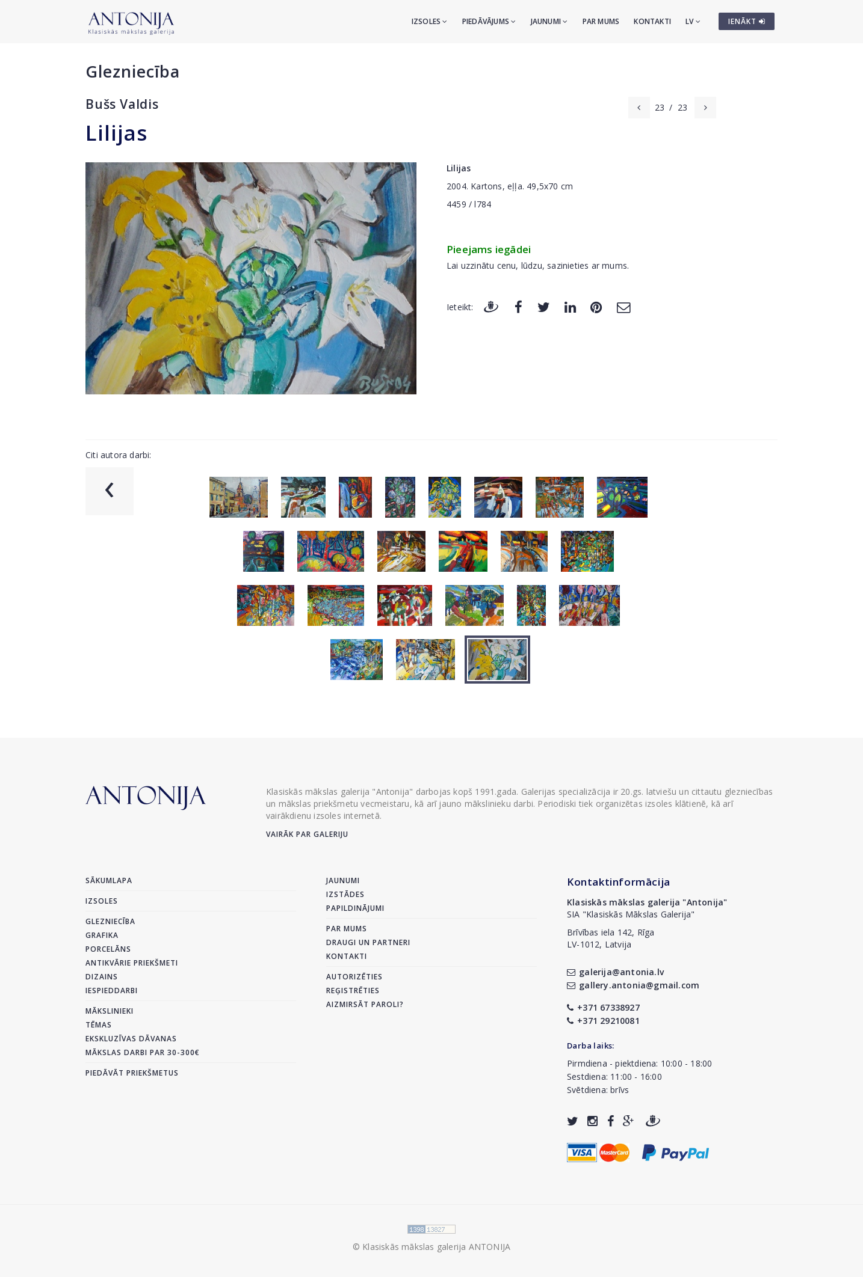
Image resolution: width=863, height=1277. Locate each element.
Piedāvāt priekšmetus (132, 1073)
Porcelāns (108, 949)
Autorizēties (354, 977)
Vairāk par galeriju (307, 834)
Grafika (102, 935)
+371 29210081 (603, 1020)
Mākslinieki (109, 1011)
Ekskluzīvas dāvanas (131, 1039)
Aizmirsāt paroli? (365, 1004)
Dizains (101, 977)
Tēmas (98, 1025)
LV (693, 21)
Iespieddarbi (111, 990)
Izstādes (345, 894)
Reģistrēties (353, 990)
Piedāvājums (489, 21)
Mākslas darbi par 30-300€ (142, 1052)
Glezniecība (132, 71)
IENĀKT (747, 21)
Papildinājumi (355, 908)
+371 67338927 (603, 1007)
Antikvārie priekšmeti (131, 963)
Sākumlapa (108, 880)
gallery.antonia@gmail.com (633, 985)
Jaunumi (549, 21)
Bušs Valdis (122, 104)
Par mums (601, 21)
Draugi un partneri (368, 942)
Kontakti (652, 21)
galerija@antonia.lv (615, 972)
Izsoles (430, 21)
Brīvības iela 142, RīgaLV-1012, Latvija (611, 938)
